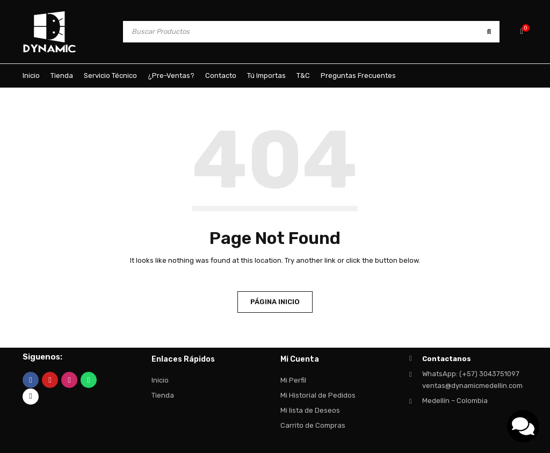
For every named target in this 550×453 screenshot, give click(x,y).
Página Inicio (275, 302)
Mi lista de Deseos (310, 410)
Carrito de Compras (312, 425)
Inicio (160, 380)
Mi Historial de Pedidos (318, 395)
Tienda (162, 395)
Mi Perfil (293, 380)
